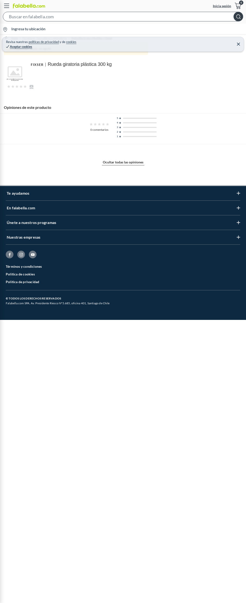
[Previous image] (35, 152)
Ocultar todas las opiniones (123, 525)
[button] (123, 17)
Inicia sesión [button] (222, 6)
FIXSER (6, 425)
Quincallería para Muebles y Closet (106, 38)
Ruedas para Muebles (152, 38)
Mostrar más (123, 383)
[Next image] (238, 152)
